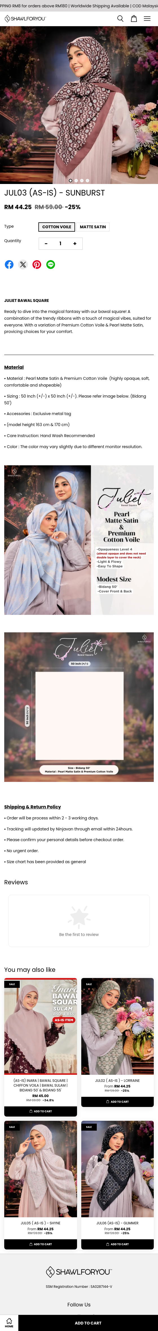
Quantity (12, 241)
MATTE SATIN (93, 227)
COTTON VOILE (56, 227)
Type (9, 226)
